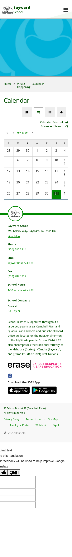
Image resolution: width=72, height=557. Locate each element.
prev (7, 133)
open (32, 133)
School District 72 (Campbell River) (26, 408)
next (13, 133)
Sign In (56, 425)
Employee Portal (19, 425)
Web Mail (41, 425)
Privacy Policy (12, 419)
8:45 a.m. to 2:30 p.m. (21, 289)
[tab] (27, 112)
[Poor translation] (14, 472)
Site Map (53, 419)
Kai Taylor (14, 311)
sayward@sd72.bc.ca (20, 263)
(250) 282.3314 (17, 249)
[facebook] (10, 376)
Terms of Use (33, 419)
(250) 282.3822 (17, 276)
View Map (14, 236)
